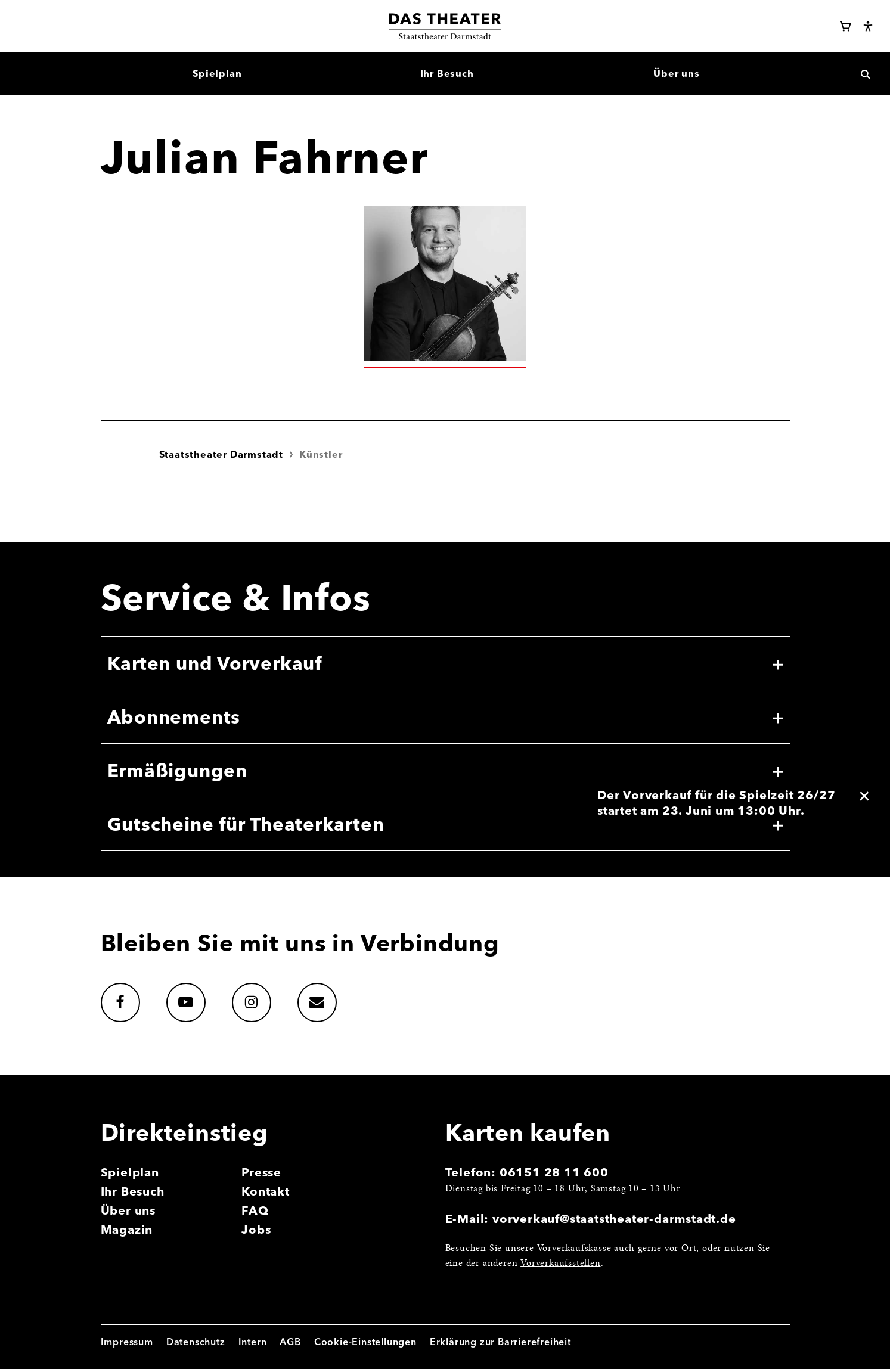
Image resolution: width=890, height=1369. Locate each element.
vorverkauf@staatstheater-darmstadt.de (614, 1218)
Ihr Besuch (133, 1191)
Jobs (256, 1229)
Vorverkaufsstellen (560, 1263)
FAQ (254, 1210)
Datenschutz (195, 1342)
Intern (252, 1342)
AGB (290, 1342)
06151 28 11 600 (554, 1172)
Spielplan (130, 1172)
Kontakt (265, 1191)
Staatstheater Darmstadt (221, 454)
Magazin (127, 1229)
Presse (261, 1172)
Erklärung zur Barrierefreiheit (500, 1342)
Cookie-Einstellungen (365, 1342)
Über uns (128, 1210)
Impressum (127, 1342)
